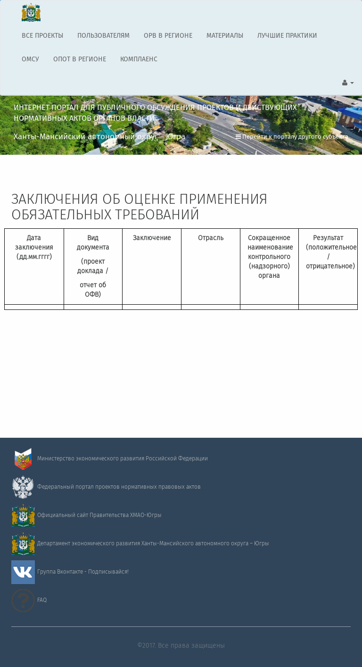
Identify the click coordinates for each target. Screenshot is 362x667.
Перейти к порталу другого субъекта (292, 137)
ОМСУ (30, 59)
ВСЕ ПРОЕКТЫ (42, 36)
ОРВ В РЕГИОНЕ (168, 36)
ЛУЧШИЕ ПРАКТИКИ (287, 36)
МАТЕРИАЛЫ (224, 36)
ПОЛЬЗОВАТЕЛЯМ (103, 36)
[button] (348, 83)
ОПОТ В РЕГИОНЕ (79, 59)
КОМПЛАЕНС (138, 59)
